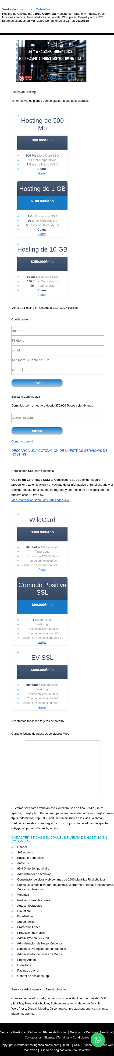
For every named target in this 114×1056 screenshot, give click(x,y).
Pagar (42, 173)
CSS (77, 1045)
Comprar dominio (22, 441)
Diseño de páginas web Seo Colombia (65, 1050)
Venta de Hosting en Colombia (20, 1032)
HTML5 (66, 1045)
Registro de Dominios (84, 1032)
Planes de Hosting (55, 1032)
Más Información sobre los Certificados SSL (40, 500)
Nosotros (106, 1032)
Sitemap (49, 1037)
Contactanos (33, 1037)
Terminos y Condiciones (73, 1037)
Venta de (26, 9)
